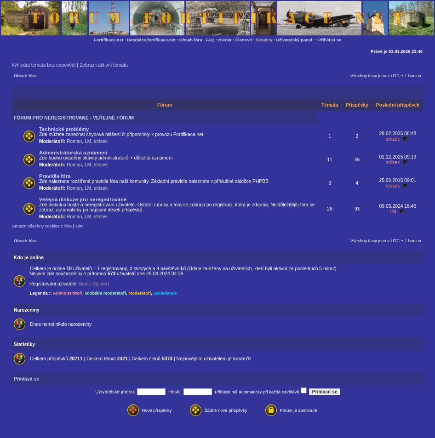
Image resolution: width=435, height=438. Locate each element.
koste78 (242, 358)
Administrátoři (67, 293)
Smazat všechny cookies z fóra (42, 225)
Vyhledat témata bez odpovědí (43, 65)
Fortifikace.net (108, 39)
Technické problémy (64, 129)
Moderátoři (139, 293)
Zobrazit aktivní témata (104, 65)
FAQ (210, 39)
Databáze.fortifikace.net (151, 39)
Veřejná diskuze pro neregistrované (82, 199)
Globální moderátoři (105, 293)
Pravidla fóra (54, 176)
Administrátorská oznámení (73, 152)
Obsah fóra (190, 39)
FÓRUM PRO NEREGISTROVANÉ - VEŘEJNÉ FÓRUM (74, 117)
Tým (79, 225)
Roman (74, 141)
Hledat (225, 39)
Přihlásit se (329, 39)
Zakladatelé (165, 293)
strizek (101, 141)
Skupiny (264, 39)
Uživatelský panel (294, 39)
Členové (243, 39)
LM (88, 141)
